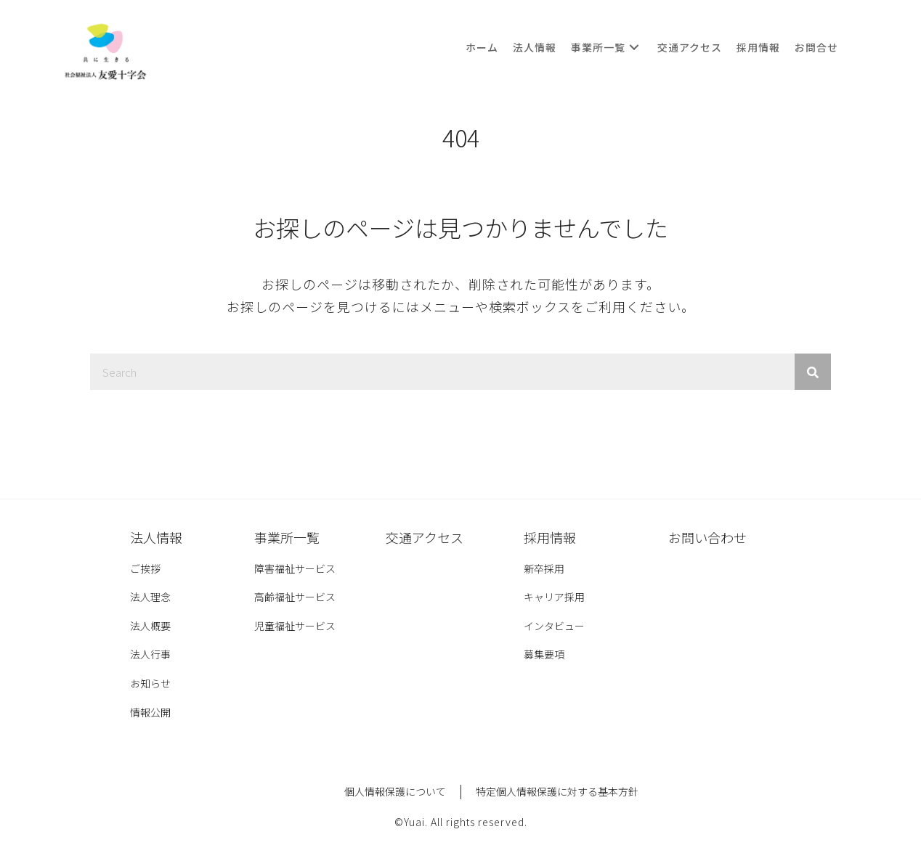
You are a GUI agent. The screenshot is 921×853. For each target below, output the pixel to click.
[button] (634, 47)
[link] (482, 47)
